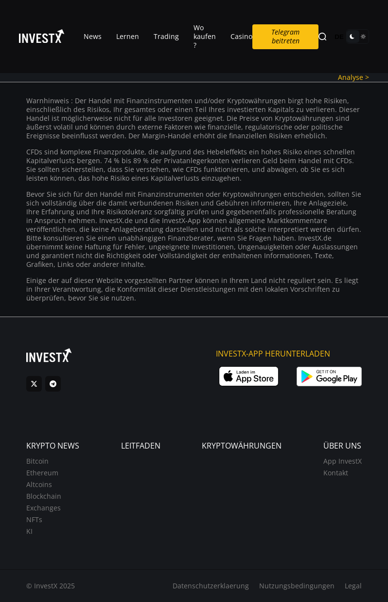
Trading (166, 36)
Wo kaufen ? (205, 36)
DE (339, 36)
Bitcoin (37, 461)
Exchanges (43, 507)
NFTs (34, 519)
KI (29, 531)
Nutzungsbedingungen (297, 585)
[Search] (322, 36)
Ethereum (42, 472)
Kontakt (335, 472)
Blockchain (43, 496)
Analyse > (353, 77)
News (93, 36)
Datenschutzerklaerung (211, 585)
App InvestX (342, 461)
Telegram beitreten (285, 36)
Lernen (127, 36)
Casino (241, 36)
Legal (353, 585)
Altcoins (39, 484)
